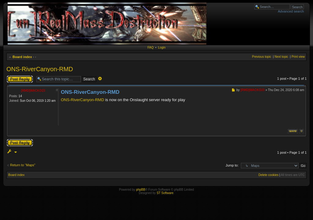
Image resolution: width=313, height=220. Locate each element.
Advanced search (291, 11)
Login (161, 47)
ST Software (164, 193)
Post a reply (19, 79)
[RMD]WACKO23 (33, 90)
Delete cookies (268, 175)
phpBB (140, 189)
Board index (22, 57)
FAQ (150, 47)
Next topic (281, 56)
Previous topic (261, 56)
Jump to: (232, 165)
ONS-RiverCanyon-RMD (39, 69)
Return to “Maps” (22, 165)
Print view (298, 56)
